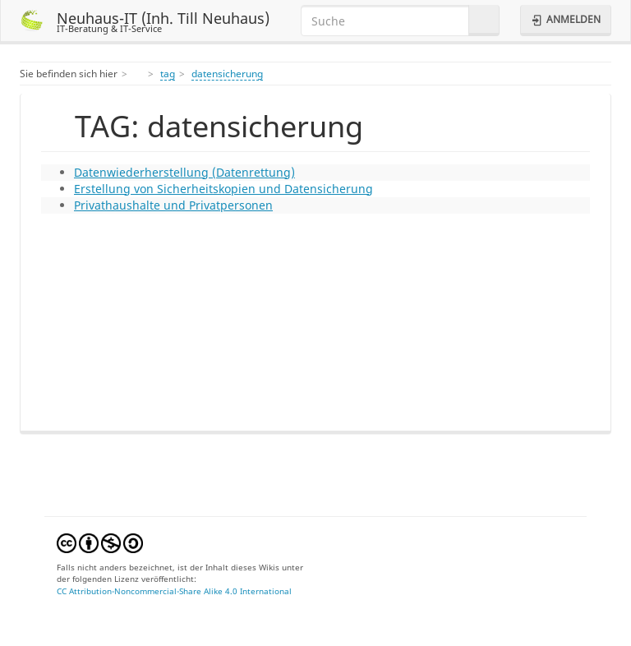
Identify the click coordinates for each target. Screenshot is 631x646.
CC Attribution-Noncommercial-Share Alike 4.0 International (174, 591)
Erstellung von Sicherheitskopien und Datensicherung (223, 188)
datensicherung (227, 73)
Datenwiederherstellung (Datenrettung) (184, 172)
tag (167, 73)
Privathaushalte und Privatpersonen (173, 205)
